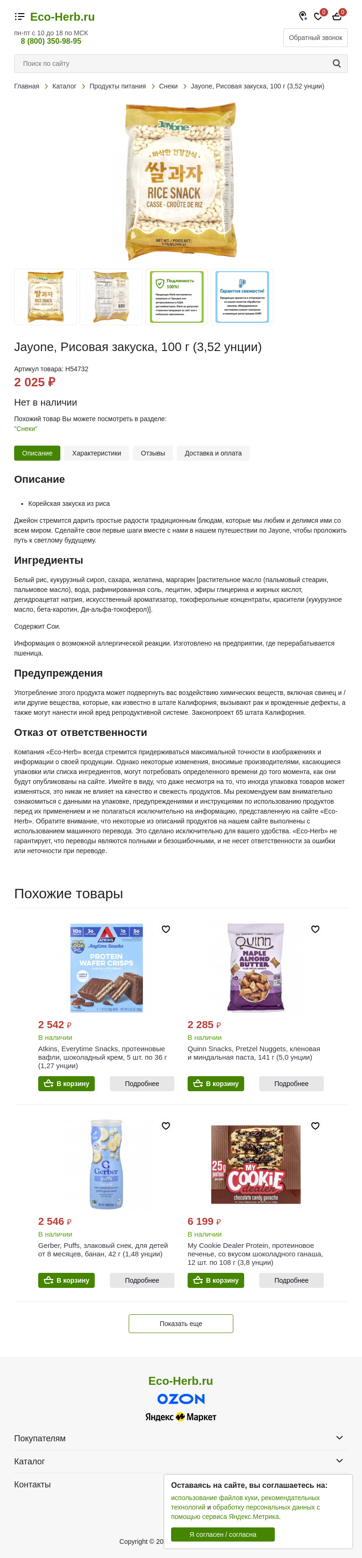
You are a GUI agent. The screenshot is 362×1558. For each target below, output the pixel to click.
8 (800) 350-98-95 (51, 41)
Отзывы (153, 453)
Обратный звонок (315, 37)
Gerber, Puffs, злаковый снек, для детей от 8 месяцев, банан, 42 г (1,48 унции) (103, 1249)
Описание (37, 453)
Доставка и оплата (213, 453)
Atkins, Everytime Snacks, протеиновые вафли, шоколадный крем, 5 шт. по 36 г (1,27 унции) (102, 1057)
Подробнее (142, 1083)
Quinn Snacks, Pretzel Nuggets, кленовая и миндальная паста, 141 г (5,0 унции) (254, 1053)
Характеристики (96, 453)
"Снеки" (26, 428)
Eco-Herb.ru (62, 17)
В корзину (73, 1083)
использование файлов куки (214, 1498)
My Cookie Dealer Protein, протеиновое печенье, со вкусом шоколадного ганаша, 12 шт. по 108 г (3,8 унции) (255, 1253)
